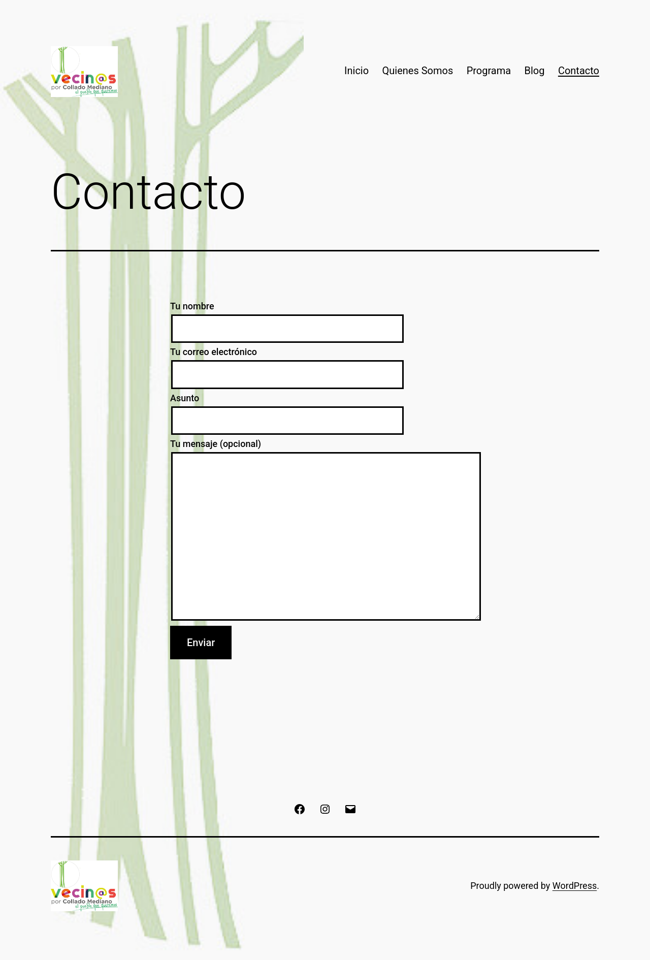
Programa (489, 71)
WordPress (574, 885)
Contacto (578, 71)
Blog (535, 71)
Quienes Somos (417, 71)
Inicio (356, 71)
